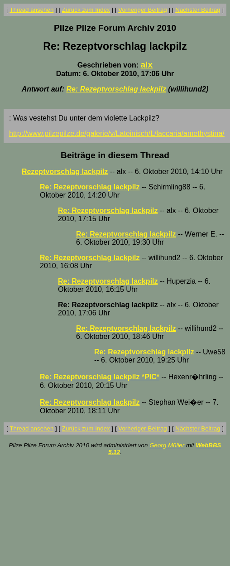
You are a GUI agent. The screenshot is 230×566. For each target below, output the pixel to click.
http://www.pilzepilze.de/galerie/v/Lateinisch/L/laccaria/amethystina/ (117, 133)
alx (146, 64)
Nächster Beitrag (197, 9)
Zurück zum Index (86, 9)
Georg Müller (166, 445)
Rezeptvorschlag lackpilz (65, 171)
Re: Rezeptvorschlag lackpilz (116, 89)
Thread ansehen (31, 9)
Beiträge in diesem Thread (115, 155)
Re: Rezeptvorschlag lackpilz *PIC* (99, 377)
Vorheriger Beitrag (142, 9)
